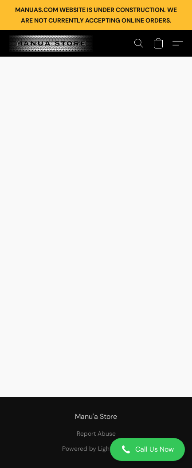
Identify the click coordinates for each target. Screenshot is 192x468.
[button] (96, 449)
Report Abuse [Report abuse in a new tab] (96, 433)
